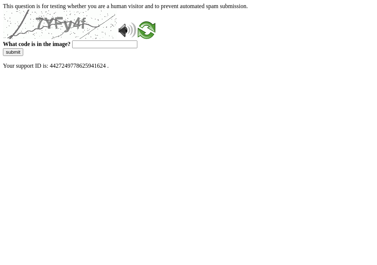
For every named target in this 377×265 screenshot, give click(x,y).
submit (13, 52)
